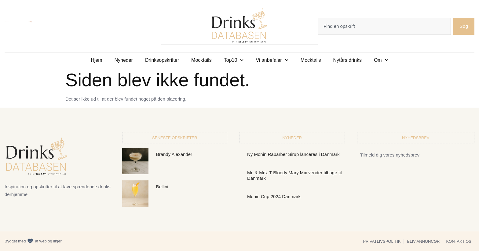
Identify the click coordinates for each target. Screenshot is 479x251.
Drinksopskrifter (162, 59)
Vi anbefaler (272, 60)
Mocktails (201, 59)
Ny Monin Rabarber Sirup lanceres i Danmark (293, 154)
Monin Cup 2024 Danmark (274, 196)
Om (381, 60)
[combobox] (384, 26)
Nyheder (123, 59)
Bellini (162, 186)
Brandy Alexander (174, 154)
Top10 (234, 60)
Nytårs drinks (347, 59)
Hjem (96, 59)
